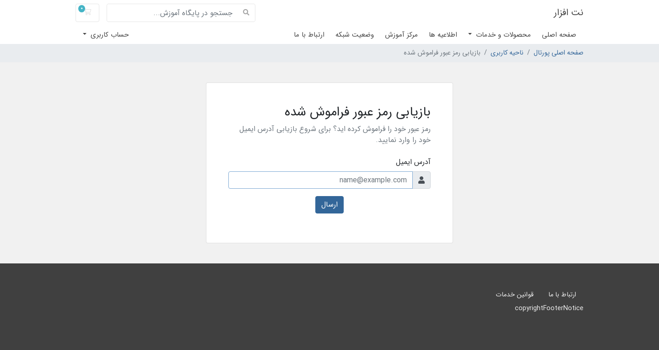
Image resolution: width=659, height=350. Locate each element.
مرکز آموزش (401, 34)
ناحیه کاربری (507, 53)
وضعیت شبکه (354, 34)
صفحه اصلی (559, 34)
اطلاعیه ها (443, 34)
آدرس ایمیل (413, 162)
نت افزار (568, 12)
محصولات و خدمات (502, 34)
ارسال (329, 204)
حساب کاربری (108, 34)
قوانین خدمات (515, 295)
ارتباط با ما (309, 34)
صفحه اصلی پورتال (558, 53)
